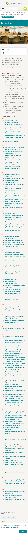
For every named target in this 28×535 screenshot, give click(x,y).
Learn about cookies (12, 527)
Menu (5, 9)
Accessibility (9, 120)
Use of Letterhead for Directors (14, 472)
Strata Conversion (11, 425)
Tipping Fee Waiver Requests (14, 452)
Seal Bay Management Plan (14, 416)
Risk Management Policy (13, 394)
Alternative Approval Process (14, 132)
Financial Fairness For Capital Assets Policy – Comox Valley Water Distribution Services (15, 256)
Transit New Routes (11, 460)
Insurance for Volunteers (13, 289)
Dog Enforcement (11, 230)
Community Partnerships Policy (15, 184)
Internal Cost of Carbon (12, 291)
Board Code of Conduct (12, 167)
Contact (6, 49)
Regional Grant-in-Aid (12, 385)
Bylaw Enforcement (11, 168)
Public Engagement (11, 375)
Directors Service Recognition (14, 227)
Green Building (10, 266)
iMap (2, 523)
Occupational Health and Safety (15, 328)
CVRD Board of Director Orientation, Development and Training (14, 203)
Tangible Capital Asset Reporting (15, 439)
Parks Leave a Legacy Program (14, 336)
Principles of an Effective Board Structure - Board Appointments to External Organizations (15, 359)
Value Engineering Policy (13, 480)
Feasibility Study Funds (12, 252)
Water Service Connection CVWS (15, 499)
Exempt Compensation (12, 242)
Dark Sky (8, 213)
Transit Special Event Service (14, 464)
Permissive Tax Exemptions (13, 340)
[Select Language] (8, 517)
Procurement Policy (11, 371)
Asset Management (11, 141)
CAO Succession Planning (13, 178)
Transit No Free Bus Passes (13, 462)
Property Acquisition (11, 373)
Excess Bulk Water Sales (12, 240)
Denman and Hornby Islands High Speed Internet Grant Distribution (14, 217)
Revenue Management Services (15, 390)
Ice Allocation (9, 279)
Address (6, 53)
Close (23, 531)
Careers (3, 521)
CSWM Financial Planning (13, 200)
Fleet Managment (11, 260)
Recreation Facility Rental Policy (15, 381)
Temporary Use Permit (12, 447)
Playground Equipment (12, 353)
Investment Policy (11, 293)
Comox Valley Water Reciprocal (15, 196)
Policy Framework (11, 355)
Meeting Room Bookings (13, 307)
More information (8, 17)
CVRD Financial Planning (13, 207)
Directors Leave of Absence (13, 225)
